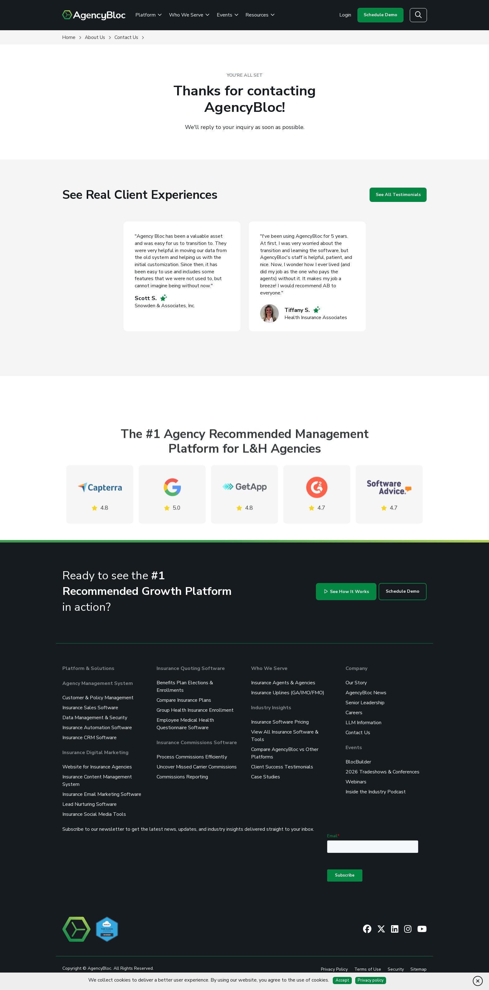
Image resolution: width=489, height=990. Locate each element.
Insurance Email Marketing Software (101, 794)
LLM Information (363, 722)
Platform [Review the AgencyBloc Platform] (148, 15)
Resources (260, 15)
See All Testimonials (398, 195)
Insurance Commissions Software (197, 742)
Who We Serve (269, 668)
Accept (342, 980)
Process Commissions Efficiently (192, 756)
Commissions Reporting (182, 776)
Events (228, 15)
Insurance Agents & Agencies (283, 682)
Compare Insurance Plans (184, 700)
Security (396, 969)
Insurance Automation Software (97, 727)
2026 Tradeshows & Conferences (382, 771)
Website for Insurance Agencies (97, 766)
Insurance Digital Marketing (95, 752)
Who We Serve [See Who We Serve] (189, 15)
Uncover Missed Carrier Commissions (197, 766)
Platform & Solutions (88, 668)
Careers (354, 712)
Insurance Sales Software (90, 707)
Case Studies (265, 776)
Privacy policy (371, 980)
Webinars (356, 781)
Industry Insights (271, 707)
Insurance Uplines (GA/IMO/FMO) (287, 692)
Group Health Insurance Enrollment (195, 710)
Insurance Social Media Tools (94, 814)
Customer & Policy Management (97, 697)
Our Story (356, 682)
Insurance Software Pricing (280, 722)
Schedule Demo (380, 15)
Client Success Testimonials (282, 766)
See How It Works (346, 592)
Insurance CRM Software (89, 737)
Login (345, 15)
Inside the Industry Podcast (376, 791)
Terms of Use (367, 969)
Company (356, 668)
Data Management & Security (94, 717)
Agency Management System (97, 683)
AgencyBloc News (366, 692)
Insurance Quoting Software (191, 668)
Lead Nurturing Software (89, 804)
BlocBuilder (358, 761)
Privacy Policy (334, 969)
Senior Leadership (365, 702)
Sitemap (418, 969)
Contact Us (358, 732)
